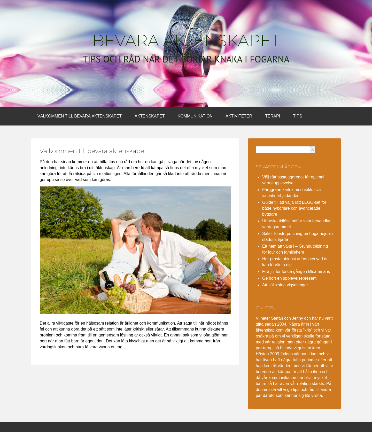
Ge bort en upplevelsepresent (289, 278)
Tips (297, 116)
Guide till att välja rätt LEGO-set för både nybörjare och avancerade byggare (294, 208)
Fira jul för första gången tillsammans (296, 271)
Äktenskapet (150, 116)
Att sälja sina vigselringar (285, 285)
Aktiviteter (239, 116)
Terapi (272, 116)
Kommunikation (195, 116)
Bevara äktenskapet (186, 40)
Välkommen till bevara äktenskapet (79, 116)
